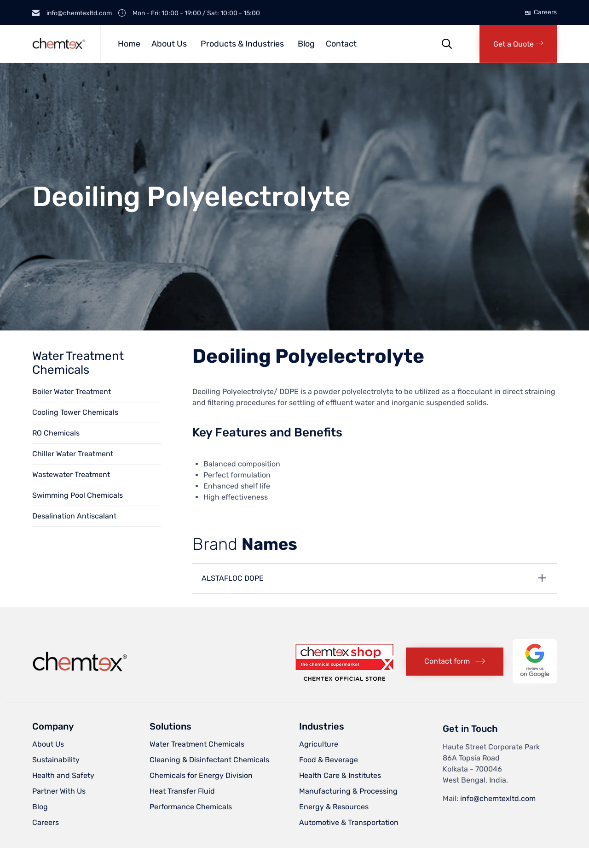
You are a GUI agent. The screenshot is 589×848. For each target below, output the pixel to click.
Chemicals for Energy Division (201, 775)
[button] (518, 44)
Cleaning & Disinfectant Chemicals (209, 759)
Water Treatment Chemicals (197, 744)
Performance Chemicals (191, 806)
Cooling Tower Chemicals (75, 412)
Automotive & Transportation (348, 822)
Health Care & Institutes (340, 775)
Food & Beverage (328, 759)
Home (129, 44)
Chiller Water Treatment (72, 453)
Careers (545, 12)
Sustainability (56, 759)
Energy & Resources (334, 806)
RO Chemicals (56, 433)
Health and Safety (63, 775)
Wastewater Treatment (71, 474)
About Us (169, 44)
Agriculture (318, 744)
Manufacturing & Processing (348, 791)
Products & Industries (242, 44)
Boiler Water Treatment (71, 391)
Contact (341, 44)
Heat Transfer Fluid (182, 791)
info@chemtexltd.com (498, 798)
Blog (306, 44)
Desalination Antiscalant (74, 516)
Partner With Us (59, 791)
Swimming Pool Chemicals (77, 495)
